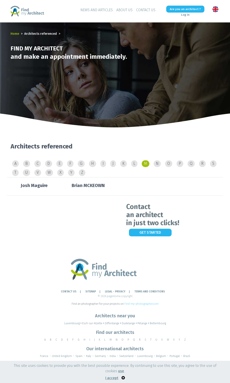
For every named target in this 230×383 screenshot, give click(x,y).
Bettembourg (158, 323)
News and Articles (96, 10)
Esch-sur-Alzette (93, 323)
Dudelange (129, 323)
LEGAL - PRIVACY (115, 291)
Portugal (175, 356)
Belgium (161, 356)
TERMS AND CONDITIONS (149, 291)
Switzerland (126, 356)
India (113, 356)
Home (15, 34)
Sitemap (90, 291)
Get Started (150, 232)
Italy (88, 356)
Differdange (113, 323)
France (44, 356)
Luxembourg (73, 323)
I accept (111, 378)
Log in (185, 14)
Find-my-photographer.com (141, 303)
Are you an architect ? (185, 9)
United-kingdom (62, 356)
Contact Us (145, 10)
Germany (100, 356)
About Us (124, 10)
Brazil (186, 356)
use (121, 371)
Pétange (143, 323)
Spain (78, 356)
